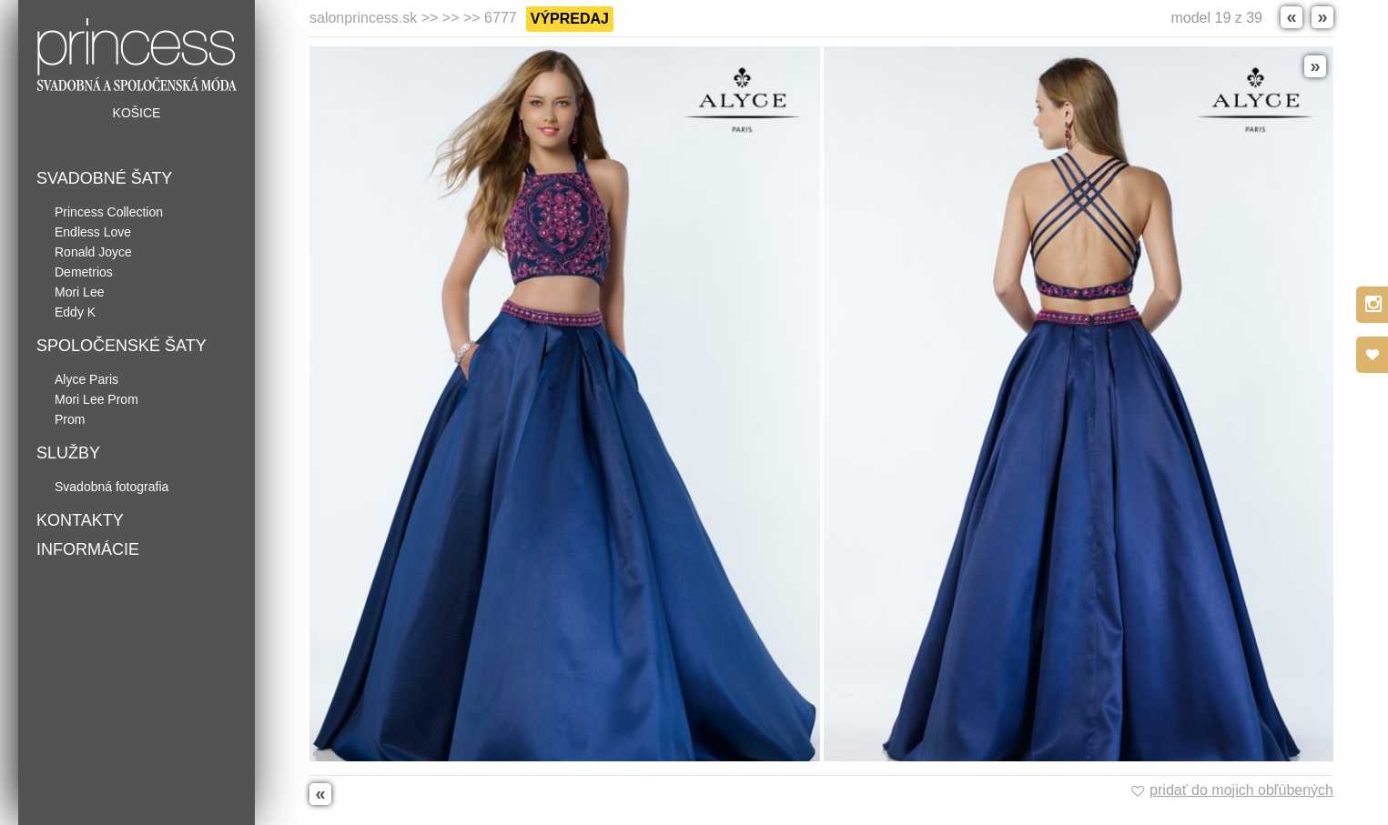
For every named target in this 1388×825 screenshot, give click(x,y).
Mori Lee (79, 292)
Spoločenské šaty (121, 346)
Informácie (87, 549)
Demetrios (84, 272)
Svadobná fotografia (111, 486)
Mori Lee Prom (96, 399)
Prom (70, 419)
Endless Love (93, 232)
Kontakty (80, 520)
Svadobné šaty (104, 178)
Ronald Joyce (93, 252)
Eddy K (75, 312)
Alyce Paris (86, 379)
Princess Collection (109, 212)
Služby (68, 453)
